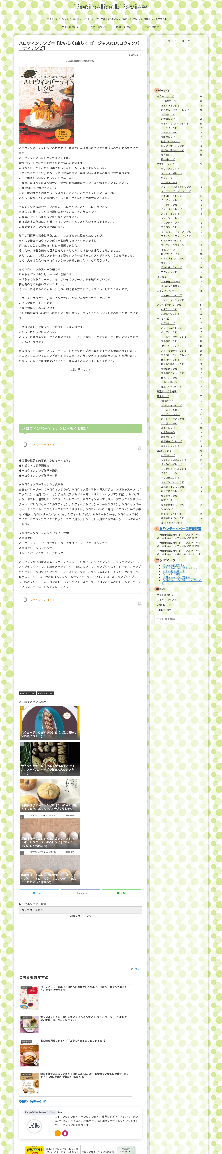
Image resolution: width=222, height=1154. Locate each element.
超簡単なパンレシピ (181, 441)
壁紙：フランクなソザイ (160, 1144)
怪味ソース (181, 500)
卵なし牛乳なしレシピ (181, 364)
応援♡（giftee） (32, 1053)
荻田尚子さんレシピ (181, 513)
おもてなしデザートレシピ (181, 110)
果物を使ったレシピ (181, 267)
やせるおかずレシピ (181, 464)
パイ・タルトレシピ (181, 209)
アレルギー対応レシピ (179, 304)
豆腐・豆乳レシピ (181, 382)
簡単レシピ (179, 396)
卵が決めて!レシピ (181, 254)
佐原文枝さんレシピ (181, 491)
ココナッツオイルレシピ (181, 468)
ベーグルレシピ (181, 332)
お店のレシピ (181, 323)
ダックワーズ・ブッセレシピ (181, 191)
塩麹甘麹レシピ (181, 368)
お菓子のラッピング (181, 295)
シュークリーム (181, 182)
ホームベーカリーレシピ (181, 336)
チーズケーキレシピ (181, 200)
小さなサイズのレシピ (181, 258)
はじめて (179, 276)
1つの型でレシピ (181, 101)
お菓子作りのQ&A (181, 281)
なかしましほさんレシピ (181, 459)
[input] (178, 619)
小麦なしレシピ (181, 309)
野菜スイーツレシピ (181, 386)
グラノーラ (181, 177)
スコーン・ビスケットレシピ (181, 186)
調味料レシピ (181, 159)
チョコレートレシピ (181, 195)
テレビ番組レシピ (181, 477)
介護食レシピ (181, 136)
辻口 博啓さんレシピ (181, 522)
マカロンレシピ (181, 227)
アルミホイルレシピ (181, 405)
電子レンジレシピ (181, 445)
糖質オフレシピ (181, 377)
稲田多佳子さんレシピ (181, 504)
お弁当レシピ (181, 114)
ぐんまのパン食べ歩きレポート (180, 568)
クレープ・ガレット (181, 173)
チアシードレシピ (181, 473)
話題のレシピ (179, 450)
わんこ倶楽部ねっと (174, 571)
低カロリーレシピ (181, 359)
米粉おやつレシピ (181, 313)
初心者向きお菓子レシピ (181, 285)
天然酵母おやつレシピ (181, 373)
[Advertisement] (50, 393)
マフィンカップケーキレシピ (181, 236)
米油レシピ (181, 509)
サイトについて (165, 595)
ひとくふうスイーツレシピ (181, 123)
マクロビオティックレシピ (181, 355)
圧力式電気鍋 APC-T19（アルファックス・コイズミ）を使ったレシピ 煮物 (178, 536)
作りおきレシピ (181, 495)
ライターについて (167, 599)
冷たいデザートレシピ (181, 145)
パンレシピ (179, 318)
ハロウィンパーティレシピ (41, 444)
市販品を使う (181, 432)
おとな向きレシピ (181, 105)
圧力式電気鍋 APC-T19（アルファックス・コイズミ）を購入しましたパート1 (178, 552)
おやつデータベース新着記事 (180, 528)
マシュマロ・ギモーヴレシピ (181, 231)
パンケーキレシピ (181, 213)
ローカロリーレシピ (179, 346)
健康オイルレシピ (181, 141)
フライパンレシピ (181, 414)
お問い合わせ (164, 609)
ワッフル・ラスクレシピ (181, 245)
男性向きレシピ (181, 271)
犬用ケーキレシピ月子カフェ (179, 577)
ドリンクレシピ (181, 128)
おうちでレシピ (27, 693)
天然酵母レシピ (181, 341)
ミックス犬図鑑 (171, 574)
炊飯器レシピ (181, 436)
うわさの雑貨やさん (174, 565)
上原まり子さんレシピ (181, 486)
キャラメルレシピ (181, 168)
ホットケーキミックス (181, 419)
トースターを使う (181, 409)
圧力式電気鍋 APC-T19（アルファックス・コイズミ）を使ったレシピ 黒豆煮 (178, 544)
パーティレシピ (45, 693)
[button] (200, 619)
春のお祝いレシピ (181, 154)
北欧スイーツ (181, 249)
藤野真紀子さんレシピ (181, 518)
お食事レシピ (181, 118)
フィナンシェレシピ (181, 218)
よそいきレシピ (179, 290)
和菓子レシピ (181, 427)
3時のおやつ (181, 401)
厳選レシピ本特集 (179, 391)
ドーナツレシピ (181, 204)
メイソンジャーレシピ (181, 482)
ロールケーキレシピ (181, 240)
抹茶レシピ (181, 262)
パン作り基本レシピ (181, 327)
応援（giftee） (165, 605)
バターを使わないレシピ (181, 350)
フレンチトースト (181, 222)
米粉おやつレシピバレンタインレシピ (182, 582)
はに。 (59, 1064)
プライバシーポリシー (134, 1144)
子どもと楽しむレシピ (181, 150)
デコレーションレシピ (181, 299)
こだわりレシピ (179, 164)
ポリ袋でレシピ (181, 423)
